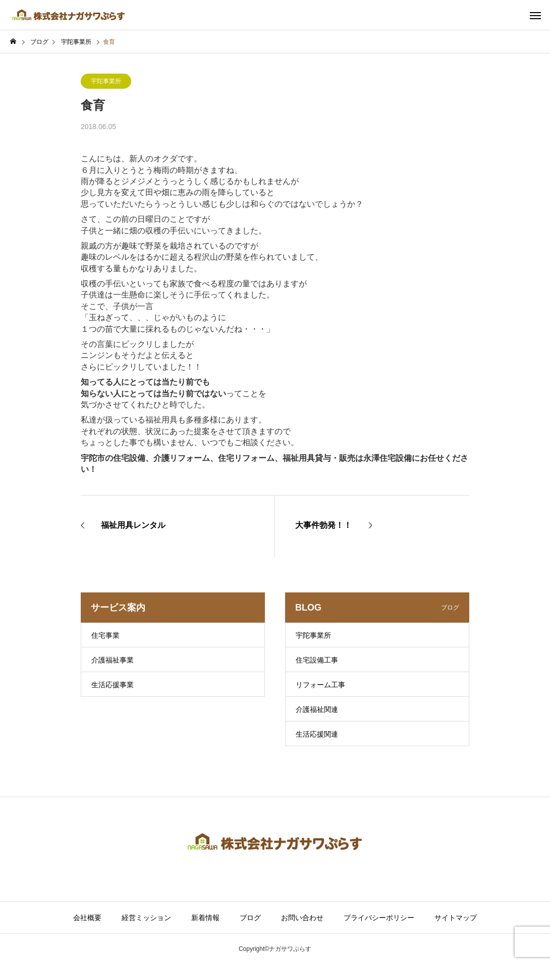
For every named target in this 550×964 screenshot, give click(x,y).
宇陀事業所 (106, 81)
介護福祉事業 (112, 660)
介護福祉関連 (317, 709)
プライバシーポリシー (379, 918)
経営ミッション (146, 918)
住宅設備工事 (317, 660)
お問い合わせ (302, 918)
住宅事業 (105, 635)
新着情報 (205, 918)
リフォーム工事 (320, 685)
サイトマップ (455, 918)
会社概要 (87, 918)
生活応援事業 (112, 685)
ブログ (250, 918)
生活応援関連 (317, 734)
